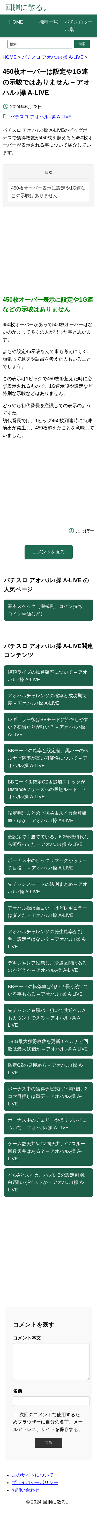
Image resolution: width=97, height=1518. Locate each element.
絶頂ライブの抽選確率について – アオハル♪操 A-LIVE (47, 676)
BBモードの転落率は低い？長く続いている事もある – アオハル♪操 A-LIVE (48, 990)
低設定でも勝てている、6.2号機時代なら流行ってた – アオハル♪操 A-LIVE (48, 840)
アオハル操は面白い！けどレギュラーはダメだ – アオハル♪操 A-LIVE (47, 911)
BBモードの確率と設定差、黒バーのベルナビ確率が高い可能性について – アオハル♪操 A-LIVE (48, 758)
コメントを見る (48, 552)
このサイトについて (33, 1481)
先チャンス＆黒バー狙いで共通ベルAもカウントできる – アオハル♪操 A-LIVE (46, 1018)
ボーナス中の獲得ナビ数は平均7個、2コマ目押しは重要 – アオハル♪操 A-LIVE (47, 1096)
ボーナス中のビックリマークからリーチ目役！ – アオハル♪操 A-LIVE (47, 864)
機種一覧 (48, 22)
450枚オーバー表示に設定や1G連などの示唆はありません (48, 191)
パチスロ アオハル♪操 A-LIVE (53, 57)
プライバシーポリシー (35, 1488)
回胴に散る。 (28, 7)
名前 (17, 1397)
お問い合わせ (26, 1496)
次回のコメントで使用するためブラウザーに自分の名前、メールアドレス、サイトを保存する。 (48, 1428)
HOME (16, 22)
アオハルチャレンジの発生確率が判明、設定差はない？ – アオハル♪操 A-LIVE (47, 939)
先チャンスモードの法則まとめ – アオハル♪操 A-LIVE (47, 888)
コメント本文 (27, 1338)
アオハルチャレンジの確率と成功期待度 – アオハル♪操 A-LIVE (47, 699)
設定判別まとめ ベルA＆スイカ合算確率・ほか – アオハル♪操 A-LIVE (47, 816)
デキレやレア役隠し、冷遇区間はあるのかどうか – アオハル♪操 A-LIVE (47, 966)
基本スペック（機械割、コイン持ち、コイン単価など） (47, 610)
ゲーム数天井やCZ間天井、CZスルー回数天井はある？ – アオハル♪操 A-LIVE (46, 1151)
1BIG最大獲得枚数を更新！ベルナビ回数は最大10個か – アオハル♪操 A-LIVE (48, 1045)
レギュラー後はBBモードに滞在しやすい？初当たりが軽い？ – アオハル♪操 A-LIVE (48, 727)
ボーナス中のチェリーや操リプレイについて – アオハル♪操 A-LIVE (47, 1124)
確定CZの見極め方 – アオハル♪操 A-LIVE (45, 1069)
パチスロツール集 (79, 25)
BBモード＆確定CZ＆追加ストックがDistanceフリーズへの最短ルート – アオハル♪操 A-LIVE (47, 789)
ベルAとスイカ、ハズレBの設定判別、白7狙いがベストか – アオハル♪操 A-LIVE (48, 1182)
